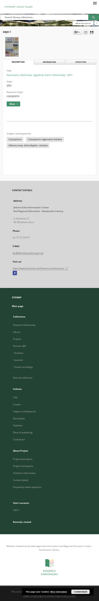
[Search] (93, 17)
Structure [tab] (80, 62)
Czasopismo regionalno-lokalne (45, 139)
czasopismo (13, 96)
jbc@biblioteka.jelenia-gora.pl (28, 253)
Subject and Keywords (24, 411)
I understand (80, 591)
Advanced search (83, 23)
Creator (17, 404)
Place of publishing (23, 432)
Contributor (19, 439)
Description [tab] (18, 62)
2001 (9, 85)
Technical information (24, 473)
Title (15, 397)
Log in (16, 509)
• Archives (18, 353)
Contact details (21, 480)
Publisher (18, 425)
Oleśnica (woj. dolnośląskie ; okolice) (28, 145)
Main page (18, 306)
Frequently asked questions (27, 487)
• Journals (18, 360)
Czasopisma (14, 139)
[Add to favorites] (85, 32)
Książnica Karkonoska (24, 325)
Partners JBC (19, 346)
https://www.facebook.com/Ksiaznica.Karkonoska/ (40, 268)
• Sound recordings (23, 367)
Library (16, 332)
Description (19, 418)
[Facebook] (15, 273)
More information (59, 592)
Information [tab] (49, 62)
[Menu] (94, 3)
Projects (17, 339)
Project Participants (23, 466)
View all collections (23, 377)
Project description (23, 459)
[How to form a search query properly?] (96, 23)
